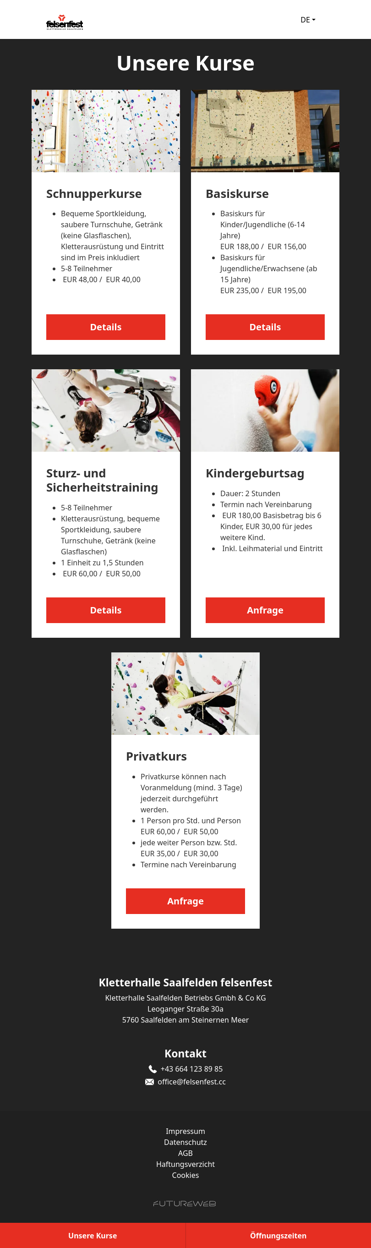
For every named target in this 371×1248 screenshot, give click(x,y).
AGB (185, 1153)
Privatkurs (156, 756)
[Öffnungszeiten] (278, 1235)
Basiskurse (237, 194)
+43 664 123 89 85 (192, 1069)
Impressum (185, 1131)
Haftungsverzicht (185, 1164)
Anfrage (265, 610)
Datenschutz (185, 1142)
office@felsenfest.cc (192, 1082)
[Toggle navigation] (334, 19)
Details (105, 327)
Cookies (185, 1175)
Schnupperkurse (94, 194)
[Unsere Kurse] (93, 1235)
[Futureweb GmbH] (185, 1203)
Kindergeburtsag (255, 473)
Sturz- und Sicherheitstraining (102, 480)
